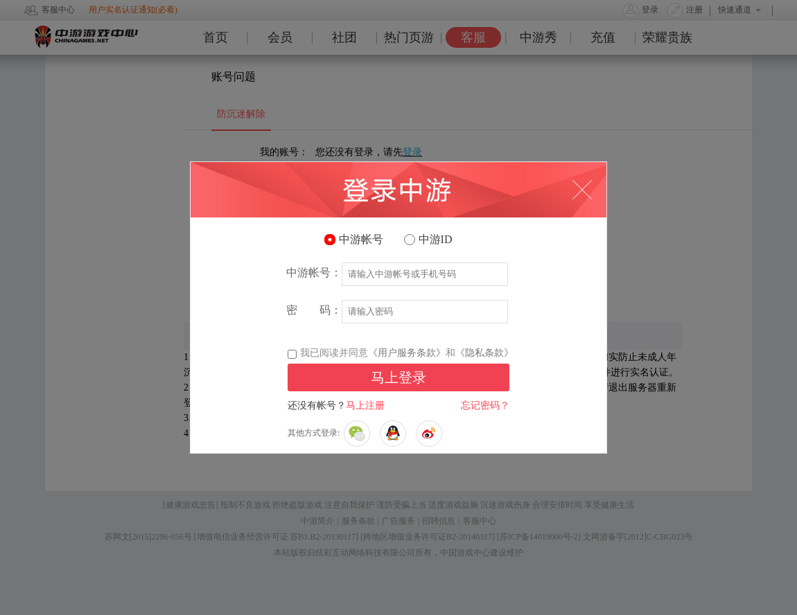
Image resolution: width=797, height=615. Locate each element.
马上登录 (398, 377)
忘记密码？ (485, 405)
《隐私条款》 (484, 353)
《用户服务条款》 (407, 353)
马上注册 (365, 405)
